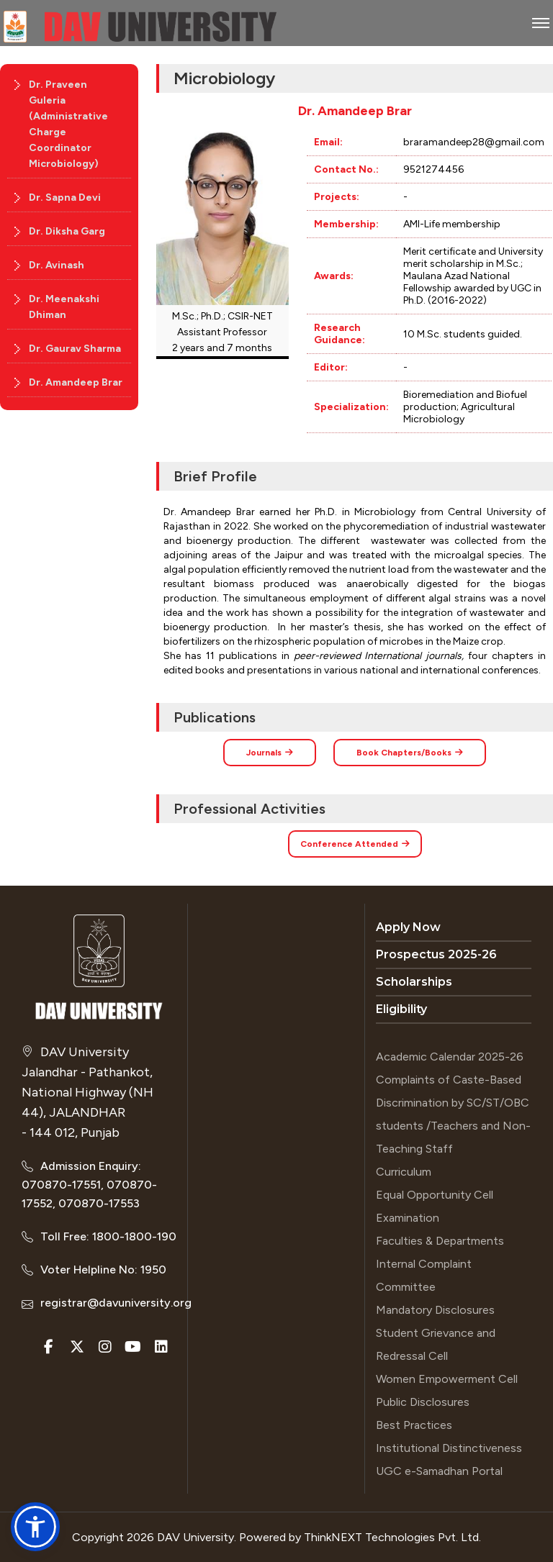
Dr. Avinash (56, 265)
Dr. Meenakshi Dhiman (64, 307)
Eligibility (401, 1009)
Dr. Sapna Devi (65, 197)
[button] (35, 1527)
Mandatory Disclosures (435, 1310)
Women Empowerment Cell (447, 1379)
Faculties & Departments (440, 1241)
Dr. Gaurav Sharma (75, 348)
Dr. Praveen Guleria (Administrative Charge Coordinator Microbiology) (68, 124)
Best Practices (414, 1425)
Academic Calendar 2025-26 (449, 1056)
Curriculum (403, 1172)
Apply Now (408, 927)
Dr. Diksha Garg (67, 231)
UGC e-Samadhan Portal (439, 1471)
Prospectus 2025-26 (436, 954)
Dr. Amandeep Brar (75, 382)
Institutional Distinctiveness (449, 1448)
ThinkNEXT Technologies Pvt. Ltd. (392, 1537)
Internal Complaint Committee (424, 1275)
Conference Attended (355, 844)
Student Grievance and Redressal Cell (435, 1344)
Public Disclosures (422, 1402)
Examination (407, 1218)
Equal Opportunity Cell (434, 1195)
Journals (269, 753)
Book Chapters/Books (409, 753)
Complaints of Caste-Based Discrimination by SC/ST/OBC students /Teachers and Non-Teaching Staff (453, 1114)
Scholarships (414, 982)
